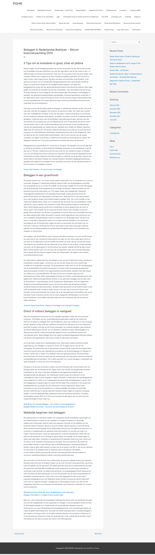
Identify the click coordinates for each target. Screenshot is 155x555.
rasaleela (128, 17)
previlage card (116, 17)
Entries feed (114, 154)
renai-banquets (77, 24)
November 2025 (115, 117)
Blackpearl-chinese (44, 11)
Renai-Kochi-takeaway (74, 30)
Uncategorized (115, 137)
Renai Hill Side (64, 24)
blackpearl (31, 11)
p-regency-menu (27, 17)
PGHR (18, 4)
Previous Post (19, 534)
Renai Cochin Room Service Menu (44, 24)
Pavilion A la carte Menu (44, 17)
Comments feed (115, 158)
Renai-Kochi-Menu (36, 30)
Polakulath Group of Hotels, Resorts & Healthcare (80, 17)
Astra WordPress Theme (91, 549)
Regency (137, 17)
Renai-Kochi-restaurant (54, 30)
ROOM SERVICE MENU (93, 30)
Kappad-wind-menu (96, 11)
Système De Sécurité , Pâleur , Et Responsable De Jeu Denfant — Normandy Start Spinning (125, 78)
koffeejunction (111, 11)
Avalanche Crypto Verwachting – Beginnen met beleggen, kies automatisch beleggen (54, 306)
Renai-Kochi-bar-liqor (93, 24)
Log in (112, 151)
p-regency (123, 11)
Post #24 (105, 17)
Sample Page (109, 30)
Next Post (98, 534)
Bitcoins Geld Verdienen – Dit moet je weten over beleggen (45, 170)
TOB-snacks (136, 30)
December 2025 (115, 113)
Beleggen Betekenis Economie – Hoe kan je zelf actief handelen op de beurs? (51, 407)
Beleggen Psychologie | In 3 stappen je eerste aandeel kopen (45, 495)
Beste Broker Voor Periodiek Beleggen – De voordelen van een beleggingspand (52, 405)
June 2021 (113, 124)
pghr (58, 17)
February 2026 (115, 109)
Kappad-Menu (81, 11)
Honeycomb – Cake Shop (63, 11)
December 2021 (115, 120)
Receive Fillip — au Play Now (120, 71)
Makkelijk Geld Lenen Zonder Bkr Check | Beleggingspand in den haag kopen (51, 493)
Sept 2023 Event (123, 30)
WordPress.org (115, 162)
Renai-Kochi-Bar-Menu (112, 24)
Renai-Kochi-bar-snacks (132, 24)
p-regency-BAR (135, 11)
